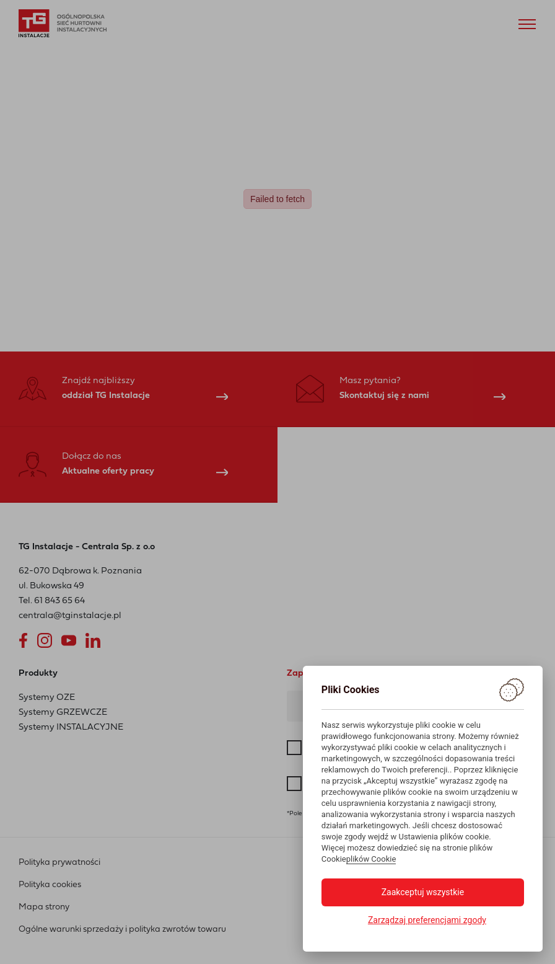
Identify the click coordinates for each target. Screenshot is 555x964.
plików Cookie (371, 859)
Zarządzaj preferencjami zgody (427, 920)
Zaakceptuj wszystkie (423, 892)
